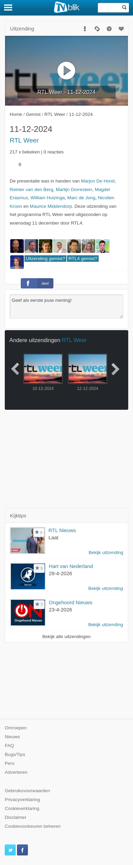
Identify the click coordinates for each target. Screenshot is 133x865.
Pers (9, 763)
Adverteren (16, 772)
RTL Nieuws (62, 530)
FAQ (9, 745)
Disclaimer (15, 817)
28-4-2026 (60, 573)
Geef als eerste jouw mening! (66, 307)
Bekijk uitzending (105, 552)
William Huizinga (48, 197)
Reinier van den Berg (31, 189)
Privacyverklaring (22, 799)
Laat (54, 537)
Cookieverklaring (22, 808)
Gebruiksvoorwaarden (27, 790)
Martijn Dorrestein (74, 189)
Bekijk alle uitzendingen (66, 636)
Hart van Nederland (71, 566)
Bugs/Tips (15, 754)
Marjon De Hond (98, 181)
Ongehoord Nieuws (71, 602)
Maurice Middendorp (51, 206)
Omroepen (16, 727)
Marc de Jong (81, 197)
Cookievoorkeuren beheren (33, 826)
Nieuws (12, 736)
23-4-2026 (60, 609)
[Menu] (8, 7)
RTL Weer (24, 140)
